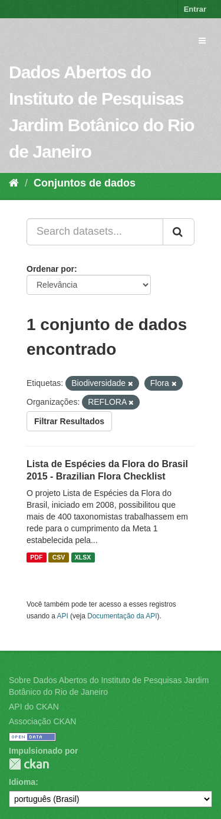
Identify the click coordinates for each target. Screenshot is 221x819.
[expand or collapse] (202, 40)
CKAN (29, 764)
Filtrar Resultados (69, 421)
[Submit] (178, 231)
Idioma (22, 782)
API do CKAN (34, 706)
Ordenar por (50, 269)
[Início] (14, 183)
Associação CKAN (42, 721)
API (62, 616)
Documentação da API (122, 616)
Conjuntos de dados (85, 183)
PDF (36, 557)
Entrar (195, 9)
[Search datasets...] (95, 231)
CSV (58, 557)
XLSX (83, 557)
